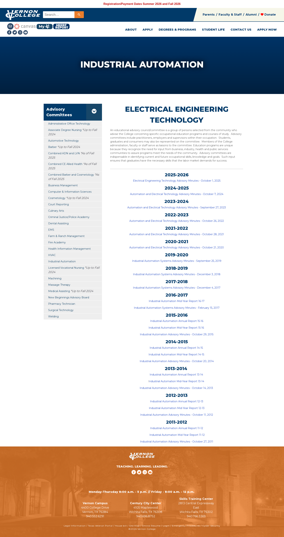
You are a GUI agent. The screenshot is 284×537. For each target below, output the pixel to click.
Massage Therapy (59, 284)
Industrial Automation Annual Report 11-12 (176, 428)
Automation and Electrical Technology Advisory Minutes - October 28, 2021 (176, 234)
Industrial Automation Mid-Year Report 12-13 (176, 408)
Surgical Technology (61, 310)
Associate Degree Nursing (65, 130)
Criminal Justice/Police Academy (68, 217)
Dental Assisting (58, 223)
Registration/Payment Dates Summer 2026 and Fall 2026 (142, 3)
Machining (54, 278)
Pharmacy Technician (61, 303)
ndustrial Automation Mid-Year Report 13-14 (177, 381)
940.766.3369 (196, 516)
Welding (53, 316)
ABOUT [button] (131, 29)
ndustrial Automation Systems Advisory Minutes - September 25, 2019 (177, 261)
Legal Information (75, 525)
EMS (51, 229)
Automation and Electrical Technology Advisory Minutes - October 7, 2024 (176, 194)
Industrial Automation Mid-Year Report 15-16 (177, 327)
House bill (121, 525)
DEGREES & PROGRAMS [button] (177, 29)
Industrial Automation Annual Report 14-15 (177, 347)
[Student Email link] (10, 26)
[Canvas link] (25, 26)
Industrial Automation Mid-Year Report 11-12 (177, 435)
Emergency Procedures (186, 525)
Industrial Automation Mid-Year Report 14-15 (177, 354)
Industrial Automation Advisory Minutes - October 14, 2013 (177, 388)
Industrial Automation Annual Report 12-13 (176, 401)
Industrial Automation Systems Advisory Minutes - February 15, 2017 (177, 307)
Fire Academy (57, 242)
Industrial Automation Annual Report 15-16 (176, 321)
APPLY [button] (148, 29)
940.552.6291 (95, 516)
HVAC (52, 255)
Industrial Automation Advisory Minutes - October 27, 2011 (176, 441)
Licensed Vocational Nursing (66, 267)
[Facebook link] (9, 32)
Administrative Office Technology (69, 123)
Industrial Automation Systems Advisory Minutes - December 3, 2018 (176, 274)
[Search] (79, 14)
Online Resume (151, 525)
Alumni (251, 14)
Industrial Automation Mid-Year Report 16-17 (176, 301)
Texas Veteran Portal (100, 525)
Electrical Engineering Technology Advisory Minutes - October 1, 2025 (176, 180)
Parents (209, 14)
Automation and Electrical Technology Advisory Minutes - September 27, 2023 (176, 207)
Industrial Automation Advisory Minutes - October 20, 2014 (177, 361)
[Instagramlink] (20, 32)
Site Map (134, 525)
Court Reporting (58, 204)
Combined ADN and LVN (64, 153)
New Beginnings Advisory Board (68, 297)
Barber (52, 147)
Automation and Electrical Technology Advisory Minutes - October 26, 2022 (176, 221)
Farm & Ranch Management (66, 236)
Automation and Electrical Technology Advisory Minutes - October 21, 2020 (176, 247)
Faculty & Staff (230, 14)
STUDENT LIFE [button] (213, 29)
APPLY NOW (267, 29)
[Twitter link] (15, 32)
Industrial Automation (62, 261)
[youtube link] (25, 32)
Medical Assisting (59, 291)
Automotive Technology (63, 140)
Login (166, 525)
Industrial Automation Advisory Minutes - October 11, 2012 (176, 414)
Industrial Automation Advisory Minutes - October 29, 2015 (177, 334)
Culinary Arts (56, 210)
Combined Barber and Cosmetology (71, 174)
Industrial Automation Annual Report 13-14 (177, 374)
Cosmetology (56, 198)
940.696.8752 (145, 516)
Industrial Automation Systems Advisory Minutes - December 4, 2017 (176, 287)
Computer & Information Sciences (69, 191)
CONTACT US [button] (241, 29)
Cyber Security (211, 525)
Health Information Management (69, 248)
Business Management (63, 185)
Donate (268, 14)
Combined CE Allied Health (65, 164)
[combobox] (63, 14)
